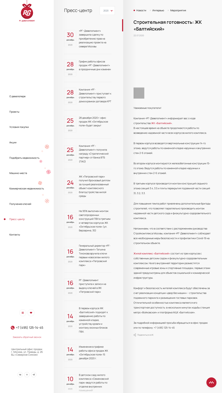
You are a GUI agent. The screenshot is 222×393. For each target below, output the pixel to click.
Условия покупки (19, 127)
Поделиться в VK (143, 335)
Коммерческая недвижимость (26, 188)
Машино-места (18, 173)
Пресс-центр (17, 219)
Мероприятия (178, 10)
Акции (12, 142)
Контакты (14, 234)
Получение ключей (20, 204)
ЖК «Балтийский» (161, 123)
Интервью (158, 10)
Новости (141, 10)
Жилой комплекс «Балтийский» (152, 253)
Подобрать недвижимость (24, 157)
